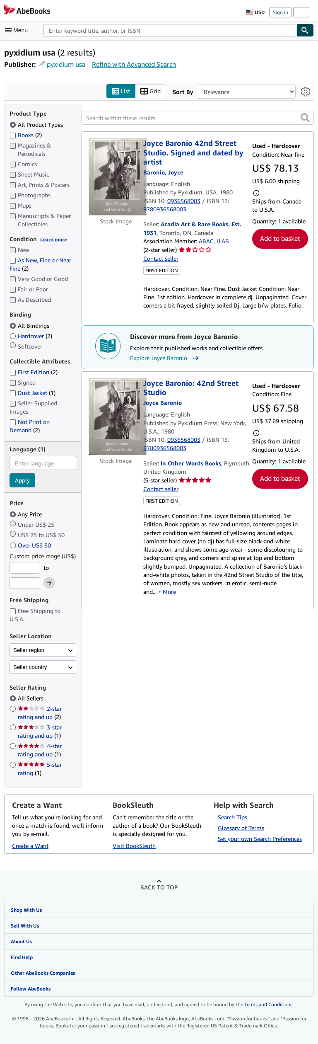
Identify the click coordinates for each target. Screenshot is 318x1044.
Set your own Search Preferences (260, 838)
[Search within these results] (198, 118)
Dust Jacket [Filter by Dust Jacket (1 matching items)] (32, 392)
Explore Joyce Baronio (165, 358)
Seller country (30, 667)
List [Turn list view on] (121, 91)
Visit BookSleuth (134, 845)
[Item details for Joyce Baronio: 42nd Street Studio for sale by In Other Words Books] (116, 416)
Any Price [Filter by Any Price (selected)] (26, 514)
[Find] (305, 30)
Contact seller (160, 258)
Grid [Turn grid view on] (150, 91)
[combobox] (169, 30)
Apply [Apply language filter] (22, 480)
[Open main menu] (18, 30)
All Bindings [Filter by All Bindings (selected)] (30, 325)
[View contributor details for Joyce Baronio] (163, 172)
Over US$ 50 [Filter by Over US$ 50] (31, 545)
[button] (305, 117)
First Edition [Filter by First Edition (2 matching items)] (34, 371)
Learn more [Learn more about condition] (53, 239)
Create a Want (30, 845)
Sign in (280, 12)
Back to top (159, 887)
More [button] (169, 591)
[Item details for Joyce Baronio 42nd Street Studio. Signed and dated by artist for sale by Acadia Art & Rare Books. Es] (116, 177)
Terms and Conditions (268, 1004)
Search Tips (232, 817)
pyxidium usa (66, 64)
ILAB (223, 241)
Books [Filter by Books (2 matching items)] (26, 134)
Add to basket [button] (280, 238)
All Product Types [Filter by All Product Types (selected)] (37, 124)
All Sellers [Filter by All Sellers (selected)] (31, 698)
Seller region (28, 650)
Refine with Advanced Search (134, 64)
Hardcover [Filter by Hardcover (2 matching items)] (31, 335)
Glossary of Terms (241, 827)
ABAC (206, 241)
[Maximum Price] (25, 583)
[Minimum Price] (25, 568)
